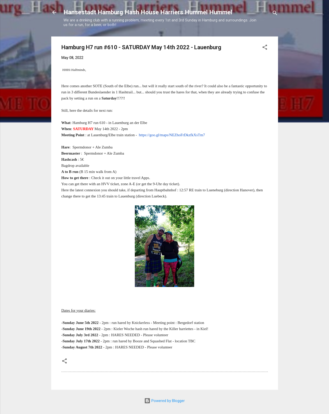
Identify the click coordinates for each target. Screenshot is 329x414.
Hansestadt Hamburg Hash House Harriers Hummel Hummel (147, 12)
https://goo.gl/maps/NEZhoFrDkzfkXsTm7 (172, 135)
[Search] (275, 14)
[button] (265, 48)
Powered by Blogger (164, 400)
